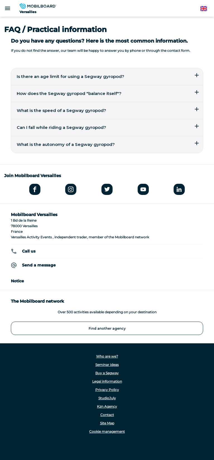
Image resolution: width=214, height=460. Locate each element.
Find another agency (107, 328)
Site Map (107, 423)
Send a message (39, 265)
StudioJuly (107, 398)
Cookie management (107, 431)
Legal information (107, 381)
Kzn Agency (107, 406)
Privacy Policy (107, 390)
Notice (17, 280)
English (206, 9)
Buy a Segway (107, 373)
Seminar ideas (107, 365)
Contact (107, 415)
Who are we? (107, 356)
